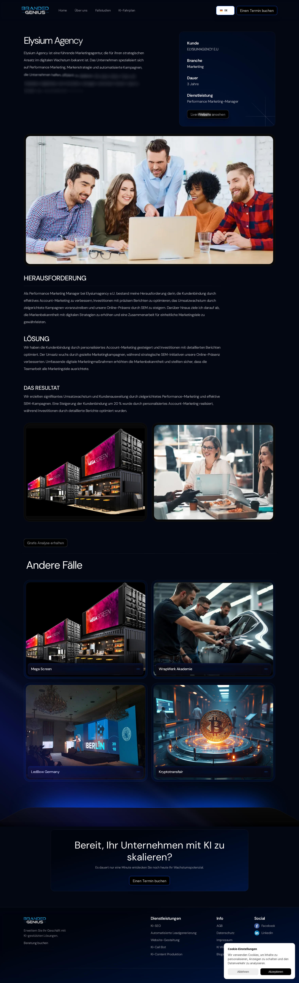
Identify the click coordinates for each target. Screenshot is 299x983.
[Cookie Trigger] (39, 951)
